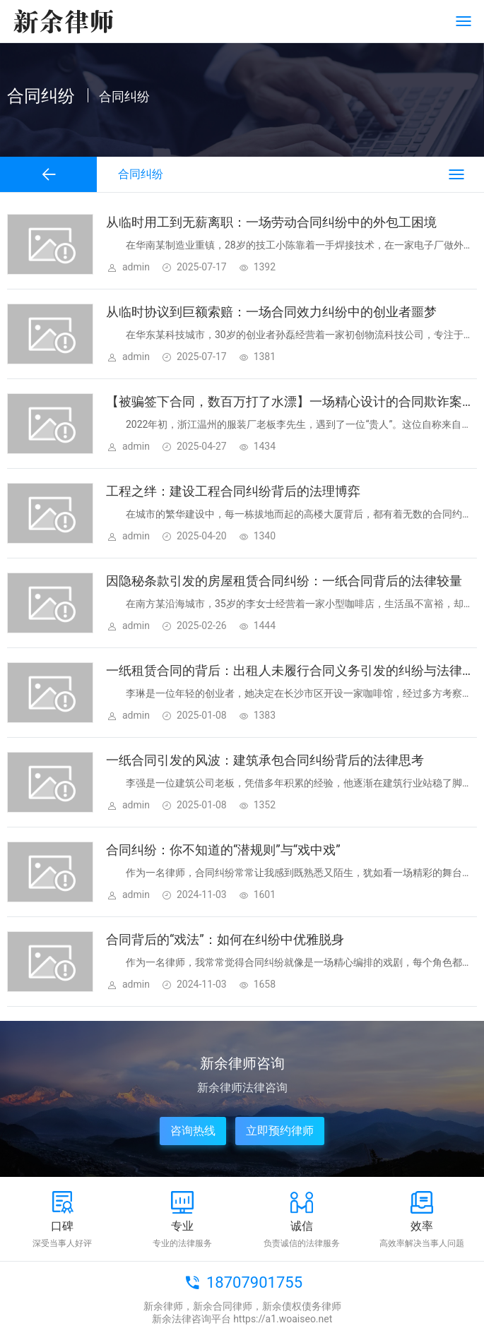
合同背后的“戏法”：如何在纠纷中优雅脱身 (225, 939)
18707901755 (254, 1282)
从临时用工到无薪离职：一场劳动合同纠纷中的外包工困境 (271, 222)
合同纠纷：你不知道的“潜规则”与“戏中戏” (223, 849)
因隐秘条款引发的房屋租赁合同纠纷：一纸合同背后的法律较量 (284, 580)
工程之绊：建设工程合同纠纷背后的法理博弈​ (233, 491)
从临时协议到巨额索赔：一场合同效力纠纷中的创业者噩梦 (271, 311)
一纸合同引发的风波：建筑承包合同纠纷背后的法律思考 (265, 760)
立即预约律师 (280, 1130)
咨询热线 (193, 1130)
